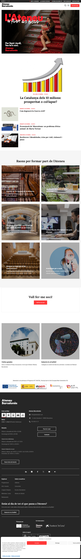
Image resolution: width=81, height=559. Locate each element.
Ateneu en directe (56, 1)
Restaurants (5, 497)
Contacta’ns (75, 1)
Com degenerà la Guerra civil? (32, 111)
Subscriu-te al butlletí (10, 512)
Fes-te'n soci (75, 5)
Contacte (46, 434)
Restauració (67, 1)
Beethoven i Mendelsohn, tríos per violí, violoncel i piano (41, 138)
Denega (57, 543)
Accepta (37, 543)
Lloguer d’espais (45, 1)
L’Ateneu (17, 482)
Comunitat (18, 486)
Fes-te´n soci (46, 429)
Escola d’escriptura (20, 490)
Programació (5, 482)
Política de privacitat (15, 556)
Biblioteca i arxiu (6, 493)
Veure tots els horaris (10, 462)
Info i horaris (34, 1)
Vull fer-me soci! (40, 302)
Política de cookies (6, 556)
